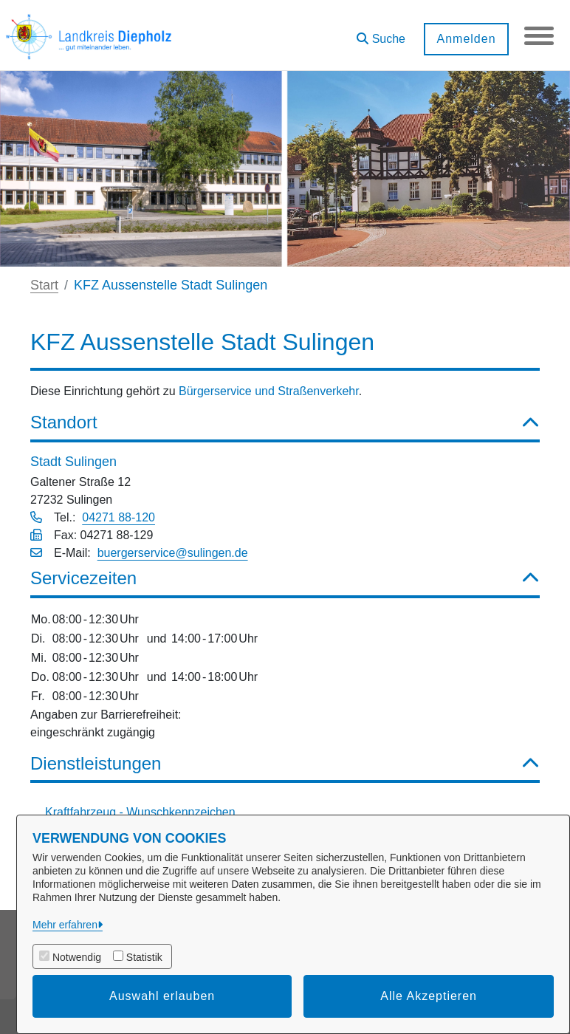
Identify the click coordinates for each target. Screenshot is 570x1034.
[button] (381, 33)
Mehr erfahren (64, 925)
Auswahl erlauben (162, 996)
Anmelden (465, 38)
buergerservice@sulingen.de (172, 553)
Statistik (144, 957)
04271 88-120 (118, 517)
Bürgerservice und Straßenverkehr (269, 391)
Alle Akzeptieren (428, 996)
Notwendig (76, 957)
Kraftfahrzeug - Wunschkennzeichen (140, 812)
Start (44, 285)
